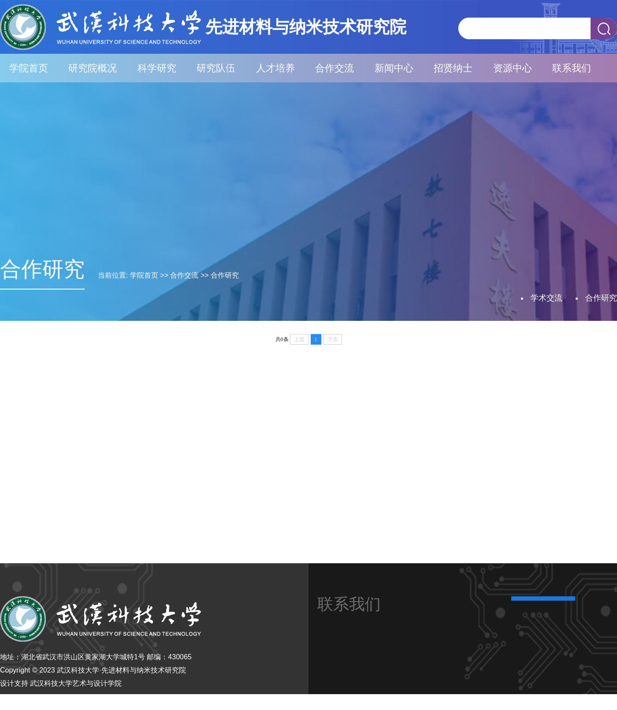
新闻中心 (394, 68)
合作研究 (225, 275)
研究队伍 (216, 68)
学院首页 (28, 68)
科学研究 (157, 68)
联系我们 (571, 68)
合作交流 (334, 68)
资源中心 (512, 68)
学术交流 (546, 298)
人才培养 (275, 68)
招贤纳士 (453, 68)
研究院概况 (92, 68)
